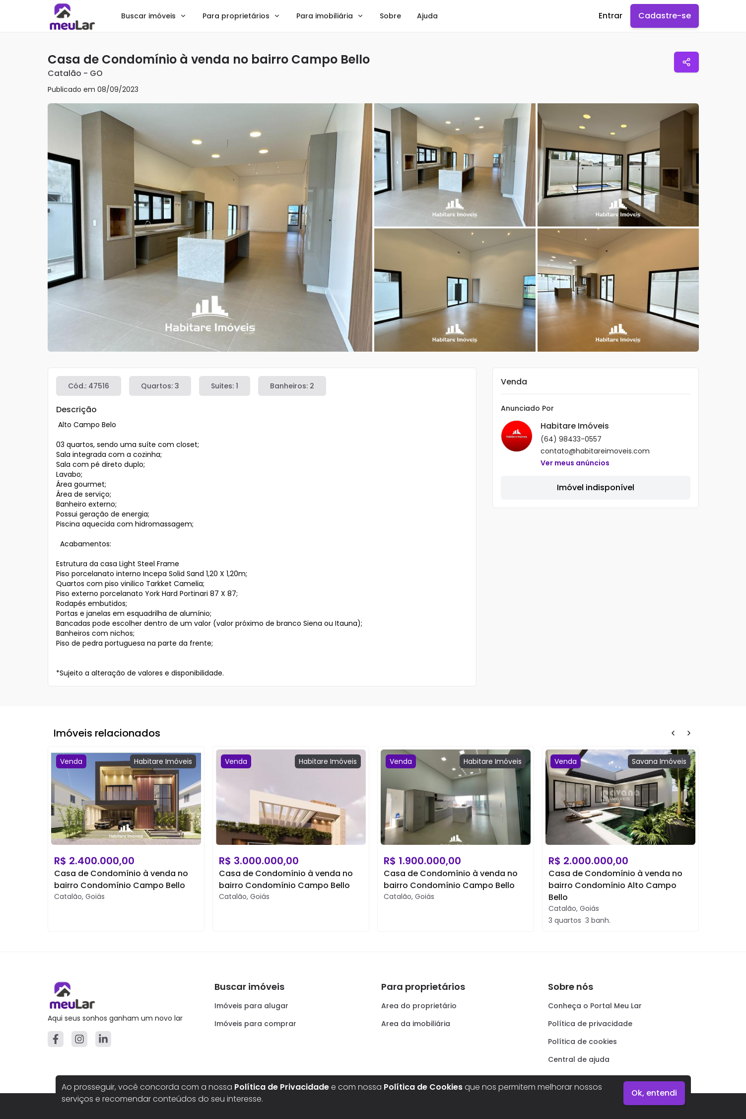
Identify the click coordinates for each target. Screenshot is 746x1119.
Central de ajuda (579, 1059)
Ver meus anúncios (575, 463)
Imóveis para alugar (251, 1006)
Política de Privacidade (281, 1087)
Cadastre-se (664, 15)
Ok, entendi (654, 1093)
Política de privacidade (590, 1024)
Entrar (610, 15)
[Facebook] (56, 1039)
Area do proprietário (419, 1006)
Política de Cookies (423, 1087)
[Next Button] (689, 733)
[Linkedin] (103, 1039)
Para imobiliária (330, 16)
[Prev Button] (673, 733)
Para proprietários (241, 16)
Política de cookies (582, 1041)
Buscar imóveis (154, 16)
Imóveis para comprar (255, 1024)
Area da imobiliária (415, 1024)
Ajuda (427, 16)
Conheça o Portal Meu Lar (595, 1006)
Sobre (390, 16)
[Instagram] (79, 1039)
